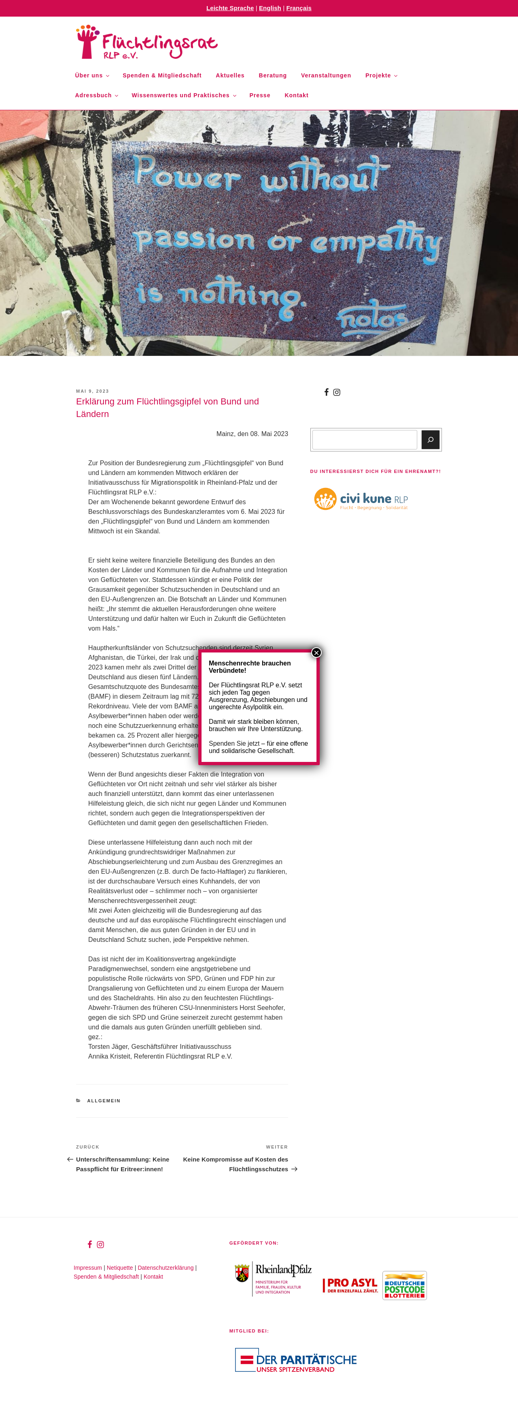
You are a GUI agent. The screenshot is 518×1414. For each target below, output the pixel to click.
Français (299, 7)
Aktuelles (230, 75)
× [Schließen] (316, 652)
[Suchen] (430, 439)
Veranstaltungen (326, 75)
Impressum (88, 1267)
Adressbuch (97, 95)
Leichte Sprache (230, 7)
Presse (260, 95)
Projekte (382, 75)
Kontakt (296, 95)
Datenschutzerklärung (165, 1267)
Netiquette (120, 1267)
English (270, 7)
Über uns (93, 75)
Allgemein (104, 1100)
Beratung (273, 75)
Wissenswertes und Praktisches (184, 95)
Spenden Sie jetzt (234, 743)
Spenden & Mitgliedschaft (162, 75)
